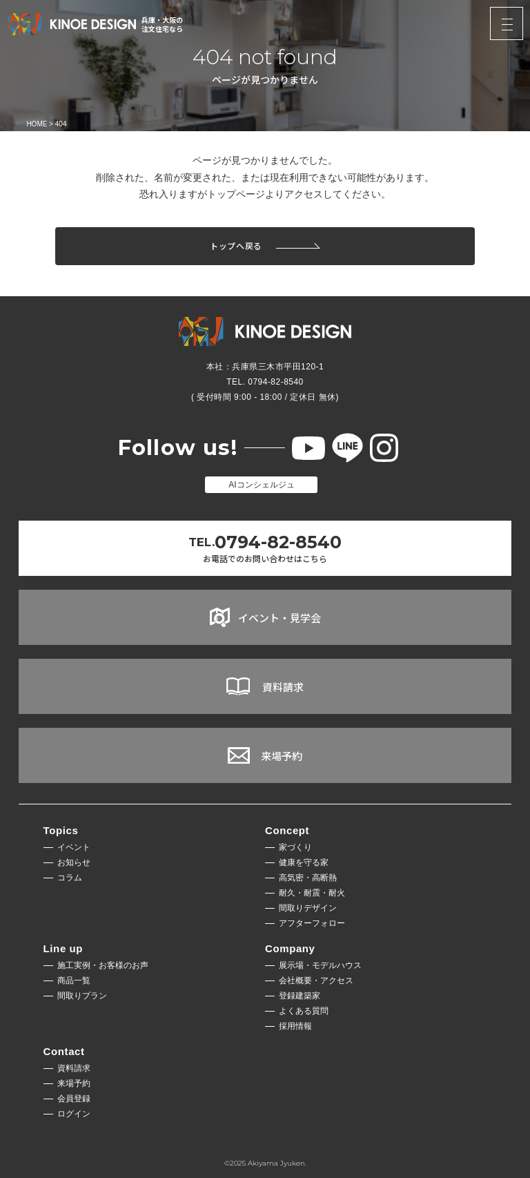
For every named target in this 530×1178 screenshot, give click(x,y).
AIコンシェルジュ (261, 485)
